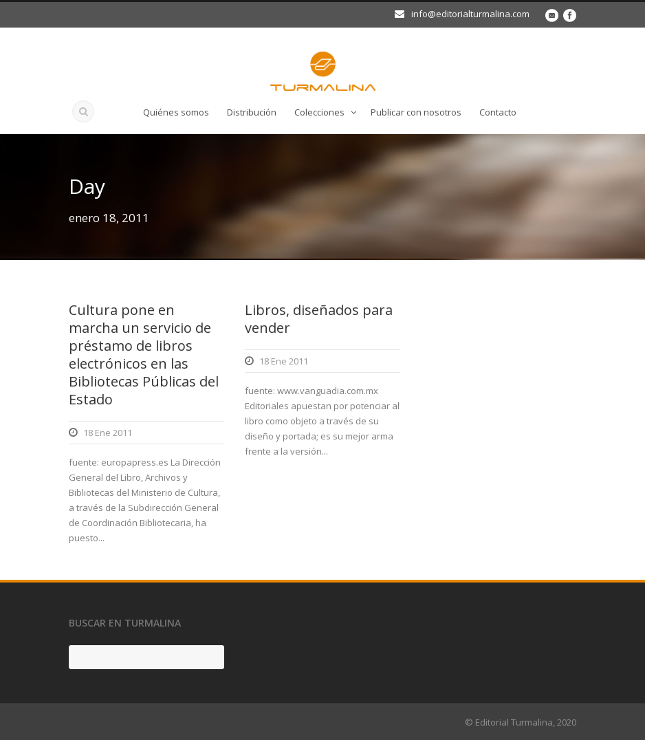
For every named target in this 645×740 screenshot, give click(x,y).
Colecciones (319, 112)
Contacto (497, 112)
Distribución (251, 112)
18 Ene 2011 (107, 432)
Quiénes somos (176, 112)
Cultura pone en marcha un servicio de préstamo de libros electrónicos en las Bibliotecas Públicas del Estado (144, 355)
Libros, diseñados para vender (319, 319)
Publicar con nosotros (416, 112)
